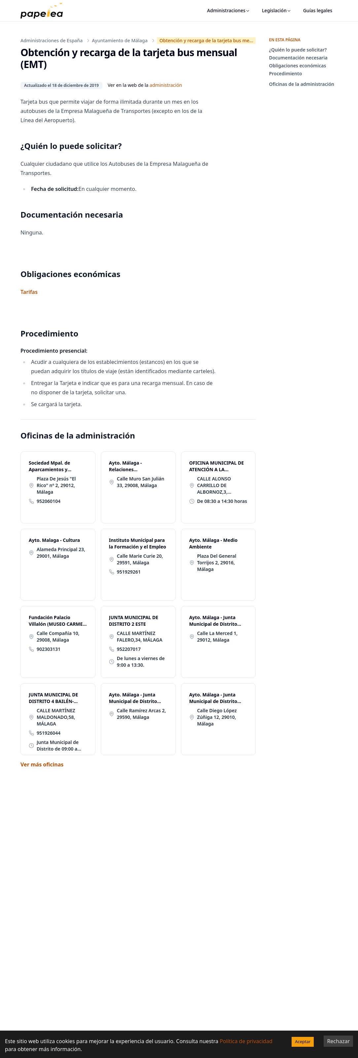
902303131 (48, 649)
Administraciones (228, 10)
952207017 (129, 649)
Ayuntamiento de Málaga (120, 40)
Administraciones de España (51, 40)
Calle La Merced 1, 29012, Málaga (217, 636)
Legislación (276, 10)
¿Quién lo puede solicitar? (298, 50)
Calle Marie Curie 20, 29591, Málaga (140, 559)
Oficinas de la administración (301, 84)
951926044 (48, 733)
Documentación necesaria (298, 57)
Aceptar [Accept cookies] (302, 1041)
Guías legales (317, 10)
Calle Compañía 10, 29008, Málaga (58, 636)
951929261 (129, 572)
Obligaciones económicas (297, 65)
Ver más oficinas (41, 764)
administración (166, 85)
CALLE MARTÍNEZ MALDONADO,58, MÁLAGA (56, 717)
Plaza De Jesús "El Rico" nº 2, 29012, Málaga (56, 485)
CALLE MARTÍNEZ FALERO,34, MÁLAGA (139, 636)
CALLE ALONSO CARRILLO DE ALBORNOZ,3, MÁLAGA (214, 485)
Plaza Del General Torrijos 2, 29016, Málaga (216, 562)
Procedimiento (285, 73)
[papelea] (44, 10)
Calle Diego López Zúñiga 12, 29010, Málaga (217, 717)
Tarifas (29, 292)
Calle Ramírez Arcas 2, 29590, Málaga (141, 713)
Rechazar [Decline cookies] (338, 1041)
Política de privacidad (246, 1041)
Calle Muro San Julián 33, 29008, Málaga (140, 482)
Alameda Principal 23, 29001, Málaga (61, 552)
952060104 (48, 501)
